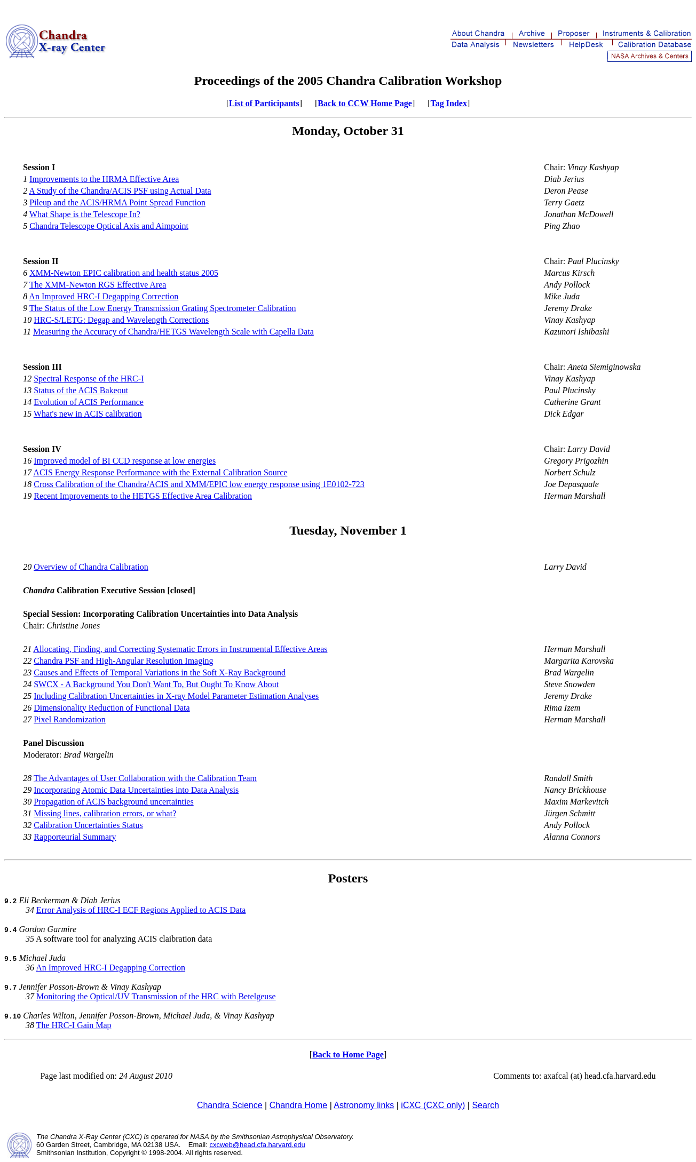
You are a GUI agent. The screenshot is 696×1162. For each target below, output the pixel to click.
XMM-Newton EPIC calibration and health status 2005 (123, 272)
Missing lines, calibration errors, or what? (105, 813)
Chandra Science (230, 1105)
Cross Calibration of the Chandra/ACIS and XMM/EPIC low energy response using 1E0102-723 (199, 484)
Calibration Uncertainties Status (88, 825)
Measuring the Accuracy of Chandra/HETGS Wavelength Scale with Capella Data (173, 331)
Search (485, 1105)
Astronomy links (364, 1105)
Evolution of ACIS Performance (89, 402)
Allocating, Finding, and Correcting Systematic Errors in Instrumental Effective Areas (180, 649)
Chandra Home (299, 1105)
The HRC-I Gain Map (74, 1025)
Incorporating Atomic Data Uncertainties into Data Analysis (136, 789)
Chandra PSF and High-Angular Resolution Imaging (123, 660)
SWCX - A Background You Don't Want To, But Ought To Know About (156, 684)
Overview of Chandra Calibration (91, 566)
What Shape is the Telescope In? (84, 214)
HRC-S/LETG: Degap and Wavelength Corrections (121, 319)
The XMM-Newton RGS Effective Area (98, 284)
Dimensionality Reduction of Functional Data (111, 707)
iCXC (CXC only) (433, 1105)
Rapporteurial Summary (75, 836)
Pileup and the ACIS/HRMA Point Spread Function (117, 202)
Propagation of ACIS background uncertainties (114, 801)
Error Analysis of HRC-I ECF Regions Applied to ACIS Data (141, 909)
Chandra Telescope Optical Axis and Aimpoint (108, 225)
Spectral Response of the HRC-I (89, 378)
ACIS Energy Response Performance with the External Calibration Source (160, 472)
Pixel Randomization (70, 719)
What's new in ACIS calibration (88, 413)
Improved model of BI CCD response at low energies (125, 460)
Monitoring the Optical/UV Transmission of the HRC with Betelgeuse (156, 996)
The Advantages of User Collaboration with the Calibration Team (145, 778)
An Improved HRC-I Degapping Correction (103, 296)
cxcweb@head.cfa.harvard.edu (257, 1145)
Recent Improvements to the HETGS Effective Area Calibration (143, 495)
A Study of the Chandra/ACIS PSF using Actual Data (120, 190)
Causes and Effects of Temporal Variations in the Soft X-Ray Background (160, 672)
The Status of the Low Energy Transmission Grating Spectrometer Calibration (162, 308)
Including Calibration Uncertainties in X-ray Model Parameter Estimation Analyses (176, 696)
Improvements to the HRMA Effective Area (104, 179)
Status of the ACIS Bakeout (81, 390)
